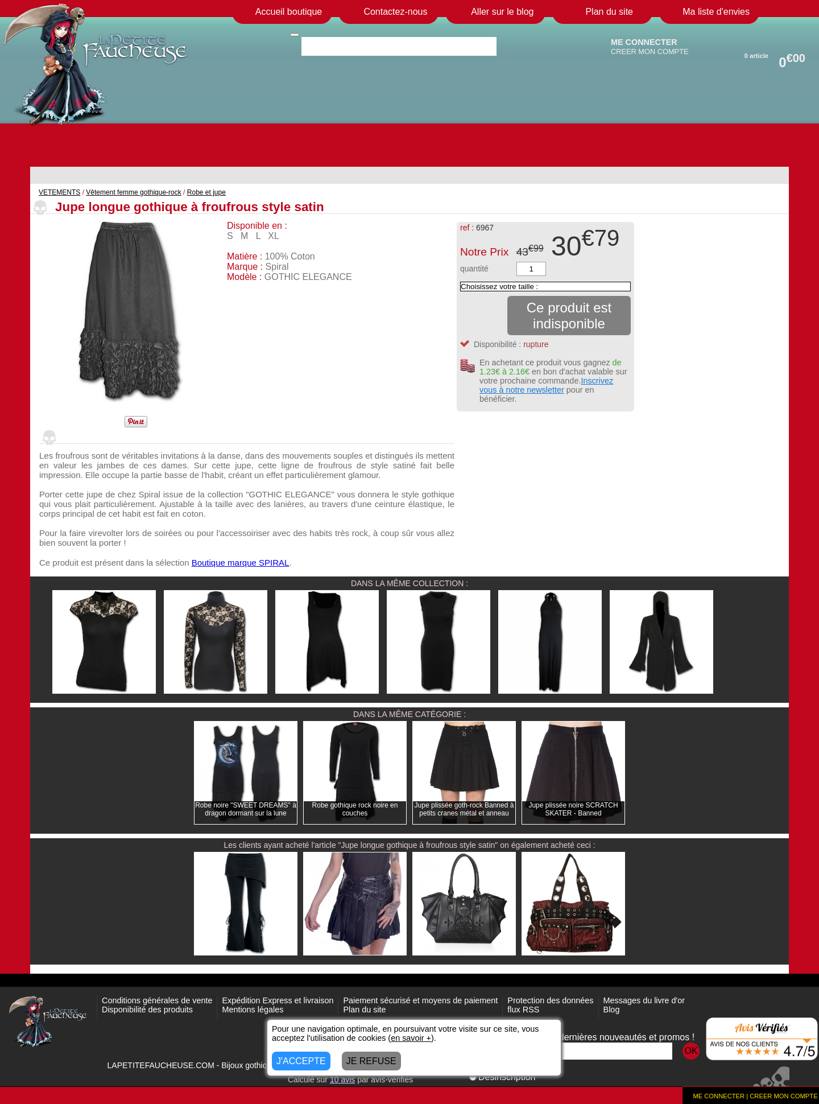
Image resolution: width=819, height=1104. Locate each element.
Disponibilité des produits (147, 1009)
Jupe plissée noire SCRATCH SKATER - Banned (573, 809)
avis (342, 1079)
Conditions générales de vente (157, 1000)
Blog (611, 1009)
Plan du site (364, 1009)
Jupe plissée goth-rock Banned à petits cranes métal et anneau (464, 809)
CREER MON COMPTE (650, 51)
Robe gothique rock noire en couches (355, 809)
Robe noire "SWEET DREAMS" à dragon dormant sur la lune (245, 809)
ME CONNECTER (644, 42)
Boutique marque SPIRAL (240, 562)
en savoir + (411, 1038)
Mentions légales (252, 1009)
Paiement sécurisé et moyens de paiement (420, 1000)
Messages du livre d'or (644, 1000)
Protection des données (550, 1000)
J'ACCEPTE (301, 1061)
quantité (474, 268)
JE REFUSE (371, 1061)
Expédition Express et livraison (277, 1000)
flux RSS (523, 1009)
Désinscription (502, 1077)
